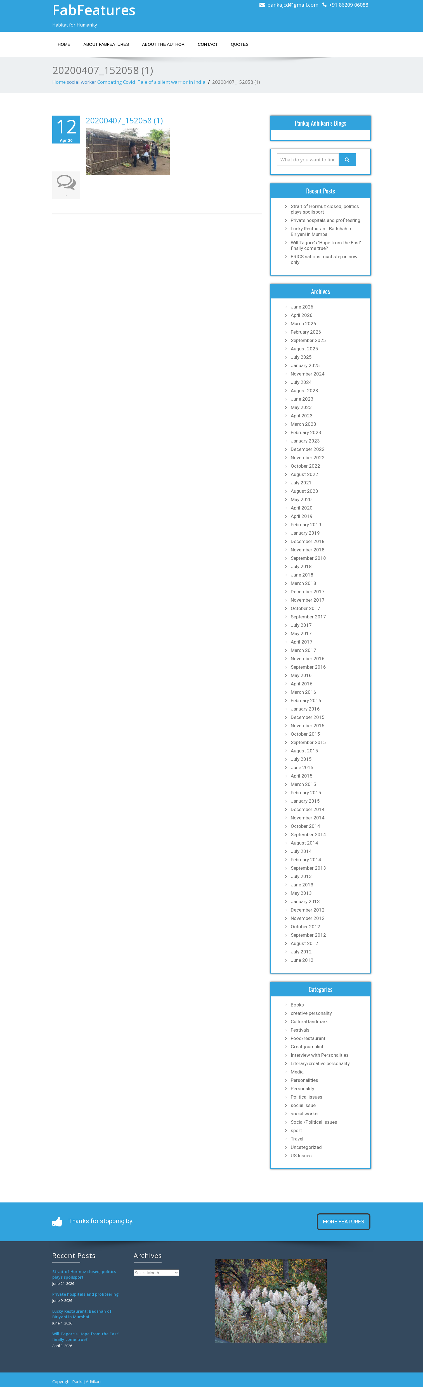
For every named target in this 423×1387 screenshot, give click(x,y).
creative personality (311, 1013)
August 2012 (304, 943)
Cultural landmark (309, 1021)
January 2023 (305, 441)
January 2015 (305, 801)
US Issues (301, 1155)
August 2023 (304, 390)
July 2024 (301, 382)
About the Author (163, 44)
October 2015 (305, 734)
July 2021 (301, 483)
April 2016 (302, 684)
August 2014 (304, 843)
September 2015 (308, 742)
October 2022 (305, 466)
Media (297, 1072)
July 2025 (301, 357)
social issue (303, 1105)
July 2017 (301, 625)
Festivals (300, 1030)
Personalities (304, 1080)
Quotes (240, 44)
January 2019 (305, 533)
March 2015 (303, 784)
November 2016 (308, 658)
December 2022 (308, 449)
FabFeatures (94, 9)
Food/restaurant (308, 1038)
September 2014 (308, 834)
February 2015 (306, 792)
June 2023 (302, 399)
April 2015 (302, 776)
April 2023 (302, 416)
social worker (81, 82)
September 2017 (308, 617)
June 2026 (302, 307)
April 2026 (302, 315)
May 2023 (301, 407)
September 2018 (308, 558)
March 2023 (303, 424)
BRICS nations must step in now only (324, 259)
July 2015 (301, 759)
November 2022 (308, 457)
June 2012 (302, 960)
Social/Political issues (314, 1122)
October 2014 (305, 826)
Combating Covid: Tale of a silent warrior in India (151, 82)
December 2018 (308, 541)
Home (64, 44)
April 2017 (302, 642)
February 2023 (306, 432)
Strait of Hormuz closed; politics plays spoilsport (325, 209)
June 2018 (302, 575)
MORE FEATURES (343, 1222)
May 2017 (301, 633)
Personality (302, 1088)
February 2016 (306, 700)
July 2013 (301, 876)
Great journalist (307, 1046)
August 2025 (304, 348)
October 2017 (305, 608)
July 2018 (301, 566)
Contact (208, 44)
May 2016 (301, 675)
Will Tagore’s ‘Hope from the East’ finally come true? (326, 245)
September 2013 (308, 868)
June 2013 (302, 885)
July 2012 (301, 952)
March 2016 (303, 692)
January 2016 (305, 709)
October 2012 (305, 926)
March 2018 (303, 583)
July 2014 (301, 851)
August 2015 (304, 751)
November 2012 (308, 918)
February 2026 (306, 332)
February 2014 (306, 859)
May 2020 (301, 499)
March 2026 (303, 323)
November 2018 (308, 550)
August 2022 (304, 474)
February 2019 (306, 524)
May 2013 (301, 893)
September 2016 (308, 667)
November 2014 (308, 818)
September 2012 (308, 935)
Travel (297, 1139)
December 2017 (308, 591)
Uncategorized (306, 1147)
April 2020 (302, 508)
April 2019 (302, 516)
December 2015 (308, 717)
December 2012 (308, 910)
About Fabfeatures (106, 44)
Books (297, 1005)
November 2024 (308, 374)
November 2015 (308, 725)
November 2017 (308, 600)
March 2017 (303, 650)
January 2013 (305, 901)
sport (296, 1130)
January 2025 (305, 365)
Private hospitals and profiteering (325, 220)
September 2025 (308, 340)
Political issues (306, 1097)
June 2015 (302, 767)
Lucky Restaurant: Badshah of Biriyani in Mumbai (322, 231)
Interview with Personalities (320, 1055)
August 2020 (304, 491)
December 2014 (308, 809)
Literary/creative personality (320, 1063)
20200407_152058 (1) (124, 120)
